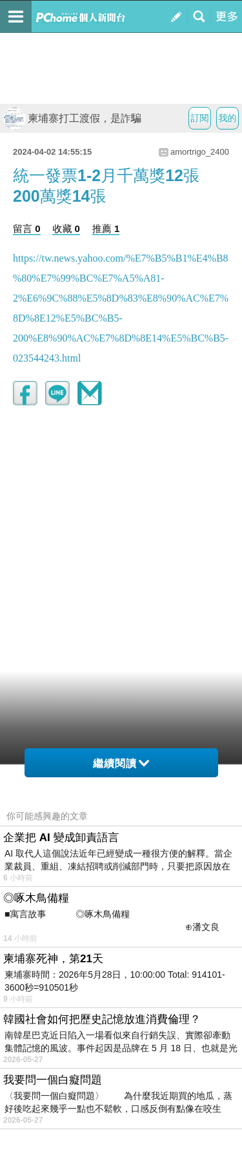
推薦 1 (106, 228)
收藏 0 (66, 228)
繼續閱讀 (121, 763)
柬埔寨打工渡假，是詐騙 (72, 118)
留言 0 (27, 228)
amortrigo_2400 (199, 152)
